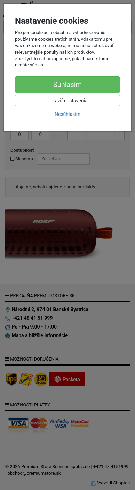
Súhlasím (67, 84)
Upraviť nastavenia (68, 100)
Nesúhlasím (67, 114)
